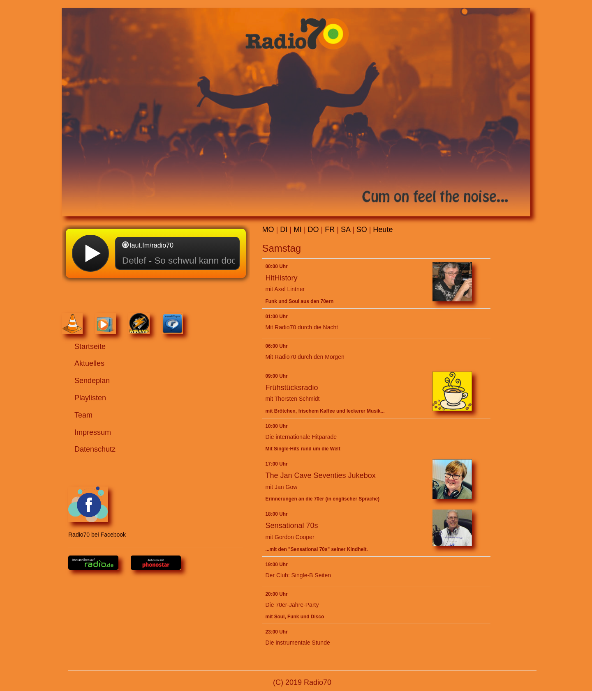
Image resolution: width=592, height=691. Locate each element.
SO (361, 229)
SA (345, 229)
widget (156, 268)
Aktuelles (89, 363)
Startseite (90, 346)
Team (83, 415)
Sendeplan (92, 380)
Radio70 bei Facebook (97, 512)
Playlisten (90, 398)
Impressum (92, 432)
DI (283, 229)
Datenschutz (95, 449)
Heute (383, 229)
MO (268, 229)
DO (313, 229)
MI (298, 229)
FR (330, 229)
